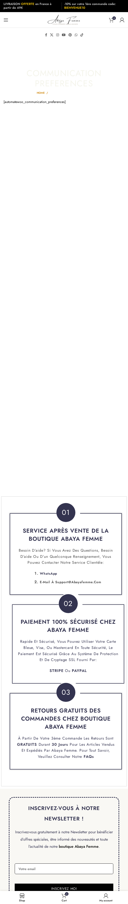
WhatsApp (48, 573)
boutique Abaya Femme (79, 846)
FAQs (89, 756)
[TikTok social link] (82, 35)
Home (41, 93)
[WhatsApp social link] (76, 35)
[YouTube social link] (63, 35)
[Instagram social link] (57, 35)
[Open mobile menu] (6, 20)
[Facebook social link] (46, 35)
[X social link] (52, 35)
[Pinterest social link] (70, 35)
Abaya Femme (64, 750)
